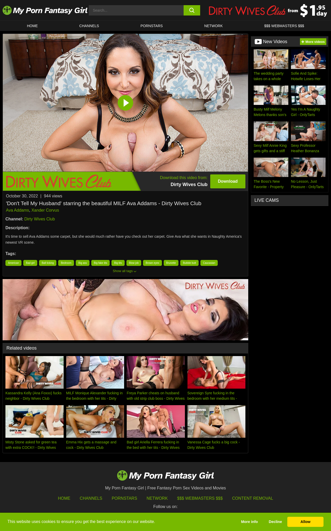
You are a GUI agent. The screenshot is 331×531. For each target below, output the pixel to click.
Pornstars (151, 26)
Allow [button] (305, 522)
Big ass (82, 262)
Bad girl (30, 262)
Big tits (118, 262)
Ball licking (48, 262)
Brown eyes (152, 262)
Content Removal (252, 498)
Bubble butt (189, 262)
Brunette (171, 262)
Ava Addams (17, 210)
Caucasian (209, 262)
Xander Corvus (45, 210)
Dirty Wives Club (39, 219)
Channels (91, 498)
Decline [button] (275, 522)
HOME (32, 26)
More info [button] (249, 522)
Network (213, 26)
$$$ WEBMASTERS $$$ (284, 26)
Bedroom (66, 262)
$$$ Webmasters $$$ (200, 498)
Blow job (134, 262)
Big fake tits (100, 262)
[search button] (192, 10)
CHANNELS (89, 26)
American (13, 262)
